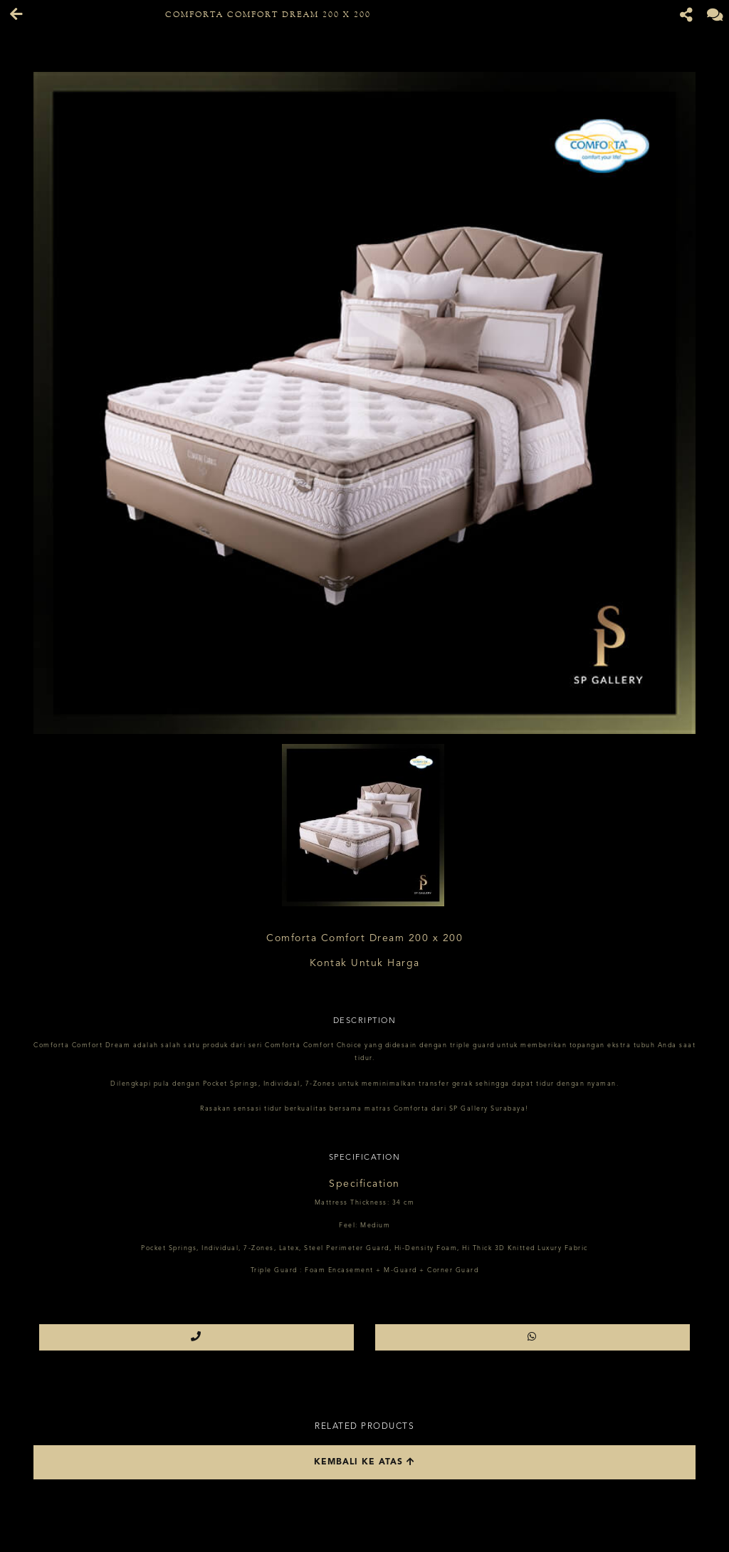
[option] (364, 403)
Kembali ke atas (364, 1462)
